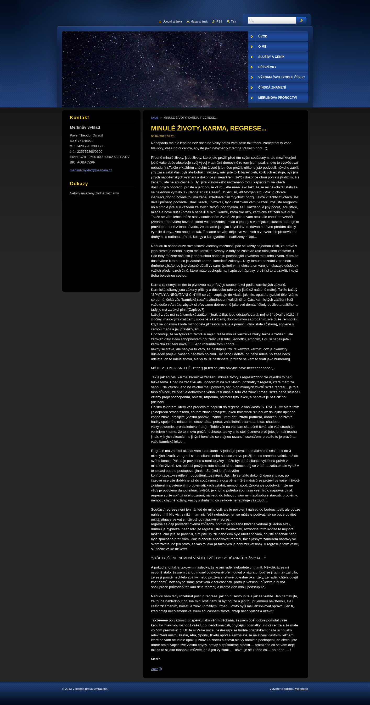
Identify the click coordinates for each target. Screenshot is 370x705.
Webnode (301, 688)
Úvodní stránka (172, 21)
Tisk (233, 21)
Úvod (154, 117)
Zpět (154, 669)
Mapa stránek (199, 21)
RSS (219, 21)
